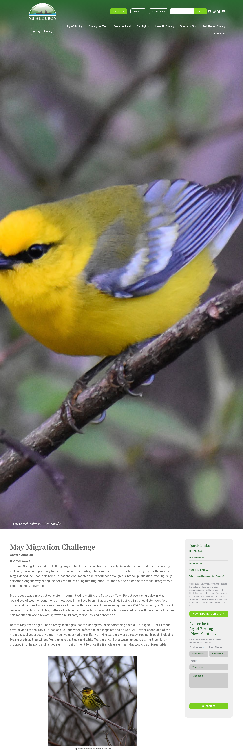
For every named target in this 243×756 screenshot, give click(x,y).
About (219, 33)
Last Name (216, 647)
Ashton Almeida (21, 555)
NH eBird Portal (196, 551)
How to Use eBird (197, 557)
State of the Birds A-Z (199, 570)
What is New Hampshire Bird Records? (206, 576)
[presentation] (205, 695)
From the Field (122, 26)
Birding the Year (98, 26)
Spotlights (143, 26)
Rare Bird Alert (196, 563)
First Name (196, 647)
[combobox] (182, 11)
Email (193, 661)
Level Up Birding (164, 26)
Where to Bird (188, 26)
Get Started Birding (214, 26)
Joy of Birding (74, 26)
